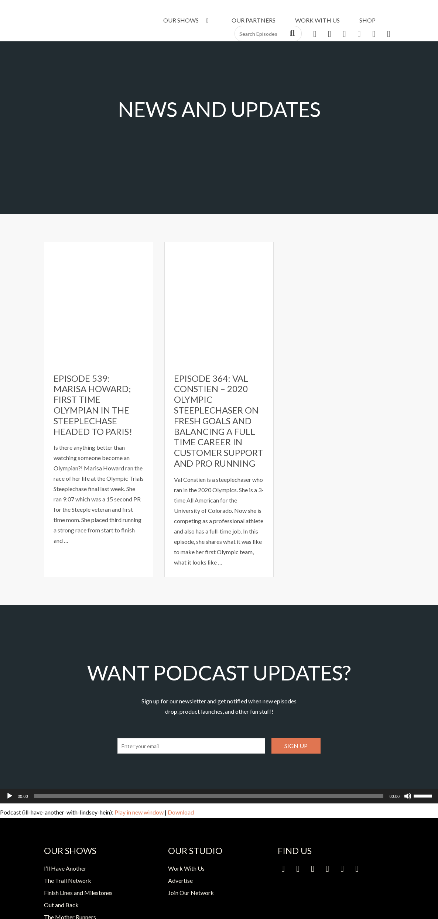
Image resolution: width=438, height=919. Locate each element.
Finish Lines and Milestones (78, 892)
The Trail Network (67, 880)
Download (181, 812)
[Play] (9, 796)
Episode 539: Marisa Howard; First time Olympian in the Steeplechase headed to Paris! (93, 405)
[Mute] (407, 796)
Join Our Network (191, 892)
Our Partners (254, 20)
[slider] (209, 796)
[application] (219, 796)
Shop (367, 20)
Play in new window (139, 812)
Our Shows (187, 20)
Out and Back (61, 904)
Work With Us (317, 20)
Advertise (180, 880)
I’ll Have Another (65, 868)
